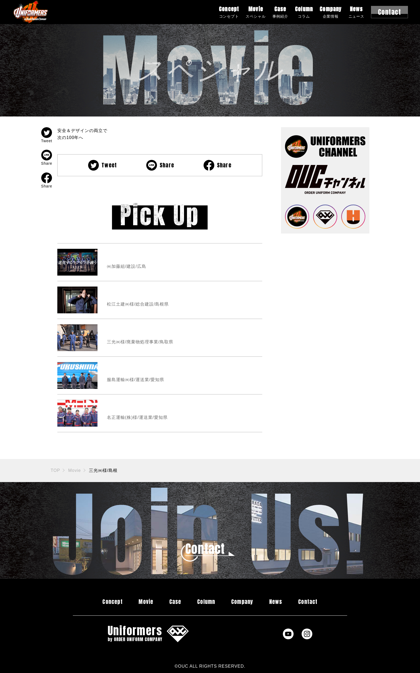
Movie (255, 12)
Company (331, 12)
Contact (307, 601)
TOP (55, 470)
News (356, 12)
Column (304, 12)
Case (280, 12)
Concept (229, 12)
